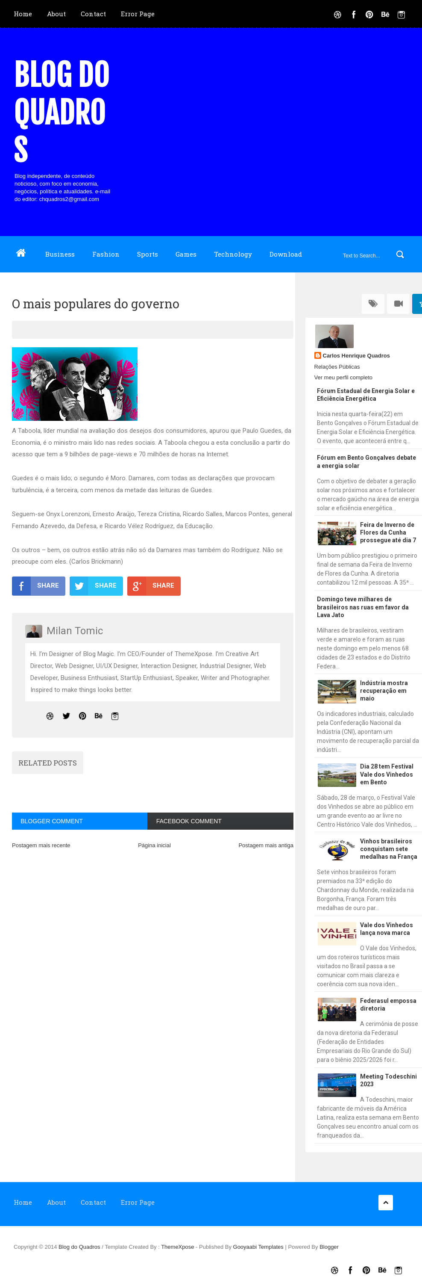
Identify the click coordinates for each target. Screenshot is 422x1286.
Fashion (106, 254)
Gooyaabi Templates (258, 1247)
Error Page (138, 13)
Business (60, 254)
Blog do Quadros (61, 112)
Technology (233, 254)
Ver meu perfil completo (343, 377)
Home (23, 13)
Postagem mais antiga (265, 845)
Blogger (329, 1247)
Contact (93, 13)
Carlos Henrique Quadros (356, 355)
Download (286, 254)
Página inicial (154, 845)
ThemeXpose (178, 1247)
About (56, 13)
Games (186, 254)
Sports (147, 254)
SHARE (35, 585)
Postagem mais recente (41, 845)
